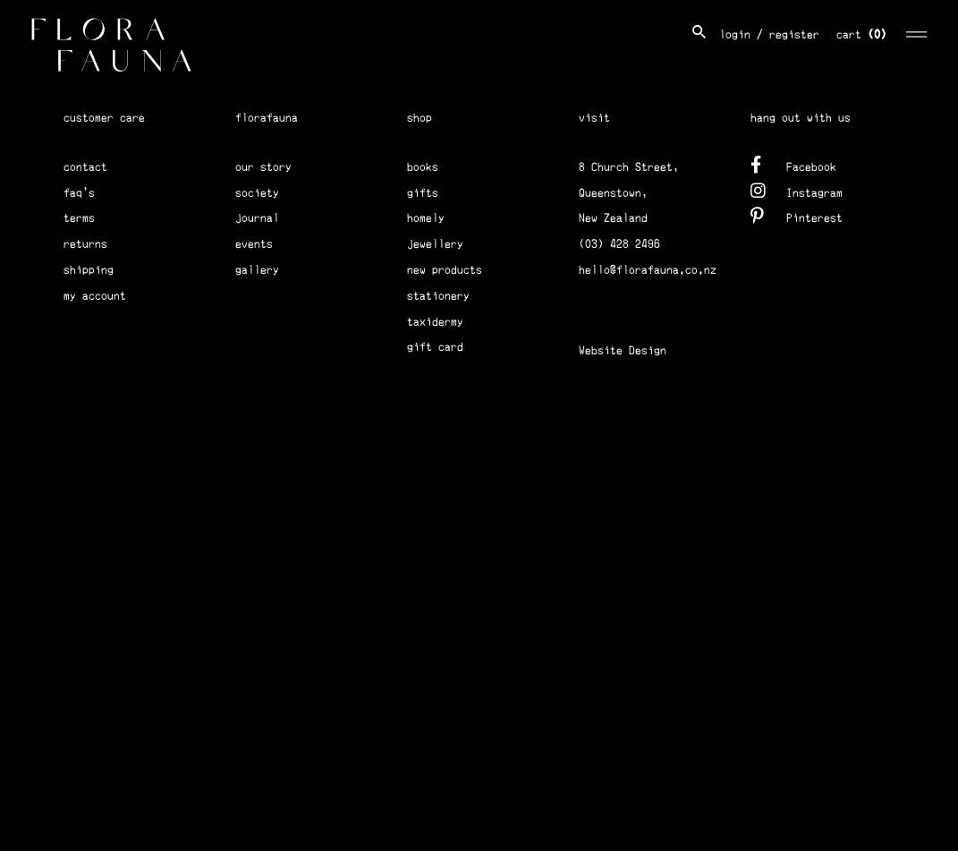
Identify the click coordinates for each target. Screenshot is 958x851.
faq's (79, 193)
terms (79, 218)
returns (85, 244)
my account (95, 296)
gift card (435, 347)
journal (257, 218)
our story (263, 167)
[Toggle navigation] (917, 31)
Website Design (622, 350)
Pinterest (796, 215)
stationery (438, 296)
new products (444, 270)
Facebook (793, 164)
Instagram (796, 190)
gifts (422, 193)
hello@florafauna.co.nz (647, 270)
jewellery (435, 244)
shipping (89, 270)
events (254, 244)
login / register (769, 34)
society (257, 193)
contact (85, 167)
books (422, 167)
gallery (257, 270)
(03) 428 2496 (619, 244)
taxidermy (435, 322)
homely (426, 218)
